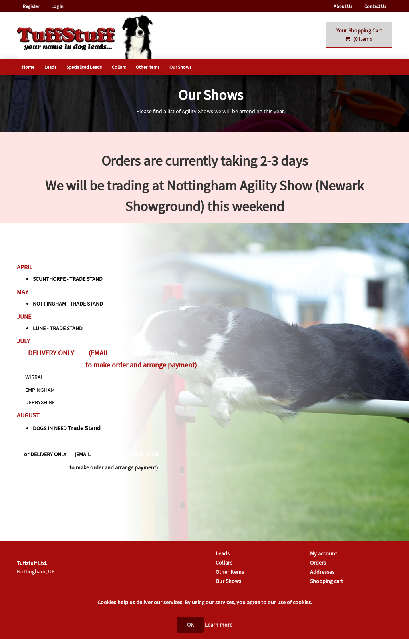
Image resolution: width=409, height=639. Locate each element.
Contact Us (375, 6)
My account (323, 553)
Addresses (322, 571)
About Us (343, 6)
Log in (57, 6)
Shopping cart (326, 581)
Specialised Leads (84, 67)
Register (31, 6)
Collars (119, 67)
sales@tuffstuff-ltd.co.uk (144, 353)
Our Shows (180, 67)
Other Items (147, 67)
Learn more (218, 624)
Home (28, 67)
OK (190, 624)
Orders (318, 562)
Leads (50, 67)
